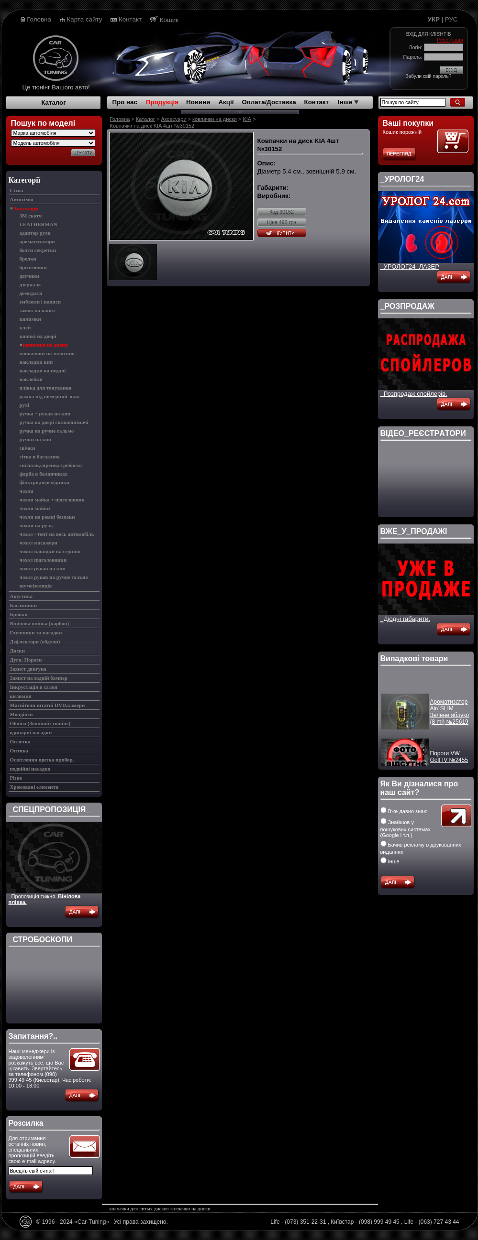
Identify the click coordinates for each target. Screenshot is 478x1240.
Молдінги (21, 714)
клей (25, 327)
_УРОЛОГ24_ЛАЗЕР (409, 266)
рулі (24, 405)
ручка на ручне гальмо (47, 431)
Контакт (130, 19)
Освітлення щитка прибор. (42, 759)
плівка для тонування (46, 388)
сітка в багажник (40, 456)
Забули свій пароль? (428, 76)
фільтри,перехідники (44, 482)
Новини (198, 102)
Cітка (16, 190)
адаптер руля (35, 233)
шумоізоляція (36, 585)
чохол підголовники (43, 560)
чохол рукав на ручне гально (54, 577)
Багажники (23, 605)
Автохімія (21, 199)
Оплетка (20, 741)
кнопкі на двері (38, 336)
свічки (27, 448)
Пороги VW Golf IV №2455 (449, 762)
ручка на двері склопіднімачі (54, 422)
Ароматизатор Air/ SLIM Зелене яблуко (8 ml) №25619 (449, 717)
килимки (30, 319)
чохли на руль (36, 525)
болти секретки (38, 250)
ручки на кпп (36, 439)
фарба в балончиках (44, 474)
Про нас (124, 102)
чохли (26, 491)
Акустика (21, 596)
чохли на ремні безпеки (47, 517)
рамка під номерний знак (50, 396)
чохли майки (35, 508)
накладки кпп (36, 362)
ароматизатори (37, 241)
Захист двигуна (28, 669)
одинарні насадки (31, 732)
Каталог (53, 102)
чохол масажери (38, 542)
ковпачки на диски (45, 345)
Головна (39, 19)
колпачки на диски (190, 1208)
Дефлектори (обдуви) (35, 641)
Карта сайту (84, 19)
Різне (16, 778)
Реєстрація (450, 40)
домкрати (31, 293)
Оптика (19, 750)
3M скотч (31, 215)
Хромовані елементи (34, 787)
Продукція (162, 102)
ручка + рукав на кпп (45, 413)
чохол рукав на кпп (43, 568)
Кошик (169, 19)
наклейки (31, 379)
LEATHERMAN (38, 224)
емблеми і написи (40, 302)
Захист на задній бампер (39, 678)
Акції (225, 102)
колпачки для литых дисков (139, 1208)
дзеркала (30, 284)
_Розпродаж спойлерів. (413, 393)
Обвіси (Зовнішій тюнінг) (40, 723)
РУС (451, 19)
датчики (29, 276)
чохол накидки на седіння (50, 551)
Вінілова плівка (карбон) (39, 623)
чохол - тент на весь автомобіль (57, 534)
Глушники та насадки (36, 632)
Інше (348, 102)
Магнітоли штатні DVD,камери (47, 705)
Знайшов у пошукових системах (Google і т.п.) (405, 828)
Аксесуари (25, 208)
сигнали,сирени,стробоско (51, 465)
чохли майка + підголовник (52, 499)
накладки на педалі (43, 370)
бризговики (33, 267)
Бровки (19, 614)
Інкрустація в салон (33, 687)
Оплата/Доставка (269, 102)
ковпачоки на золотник (47, 353)
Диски (17, 650)
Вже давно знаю (404, 811)
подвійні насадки (30, 769)
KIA (247, 119)
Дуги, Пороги (26, 660)
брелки (28, 258)
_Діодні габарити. (405, 618)
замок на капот (38, 310)
